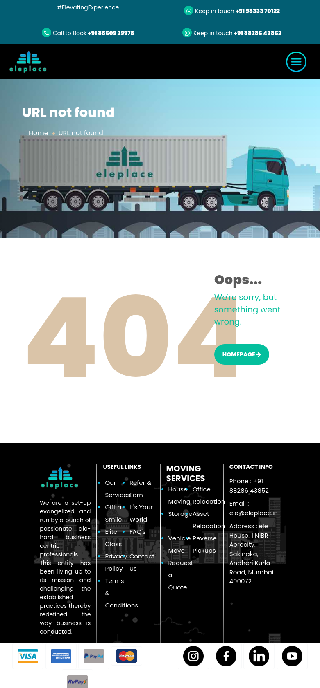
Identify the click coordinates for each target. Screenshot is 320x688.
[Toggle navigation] (296, 61)
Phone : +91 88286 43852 (249, 486)
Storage (180, 513)
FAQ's (137, 531)
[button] (27, 656)
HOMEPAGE (241, 354)
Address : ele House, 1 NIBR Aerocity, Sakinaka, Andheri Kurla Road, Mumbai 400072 (251, 553)
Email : (253, 508)
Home (38, 133)
